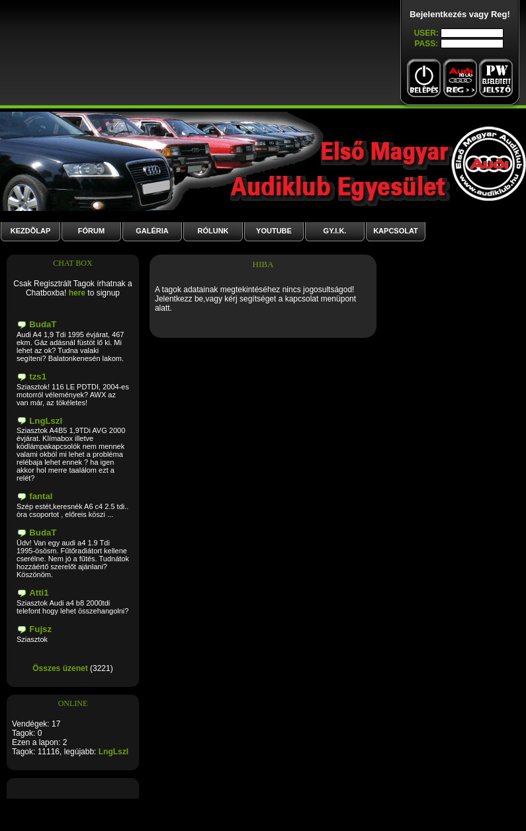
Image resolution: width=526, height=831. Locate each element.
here (77, 292)
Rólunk (212, 231)
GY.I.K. (335, 231)
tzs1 (37, 376)
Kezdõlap (31, 231)
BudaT (42, 324)
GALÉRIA (152, 231)
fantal (40, 496)
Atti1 (38, 593)
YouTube (274, 231)
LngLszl (45, 421)
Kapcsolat (395, 231)
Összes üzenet (59, 668)
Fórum (91, 231)
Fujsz (40, 629)
